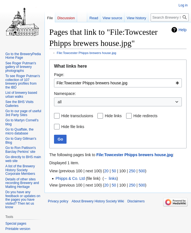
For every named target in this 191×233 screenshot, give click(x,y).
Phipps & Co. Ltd (70, 178)
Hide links (113, 116)
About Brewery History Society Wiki (98, 201)
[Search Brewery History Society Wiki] (170, 17)
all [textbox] (60, 102)
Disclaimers (136, 201)
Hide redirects (145, 116)
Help (182, 30)
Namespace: (65, 93)
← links (110, 178)
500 (142, 171)
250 (132, 171)
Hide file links (72, 126)
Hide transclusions (77, 116)
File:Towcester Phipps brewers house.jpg (86, 53)
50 (114, 171)
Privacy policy (58, 201)
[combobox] (118, 83)
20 (106, 171)
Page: (59, 74)
